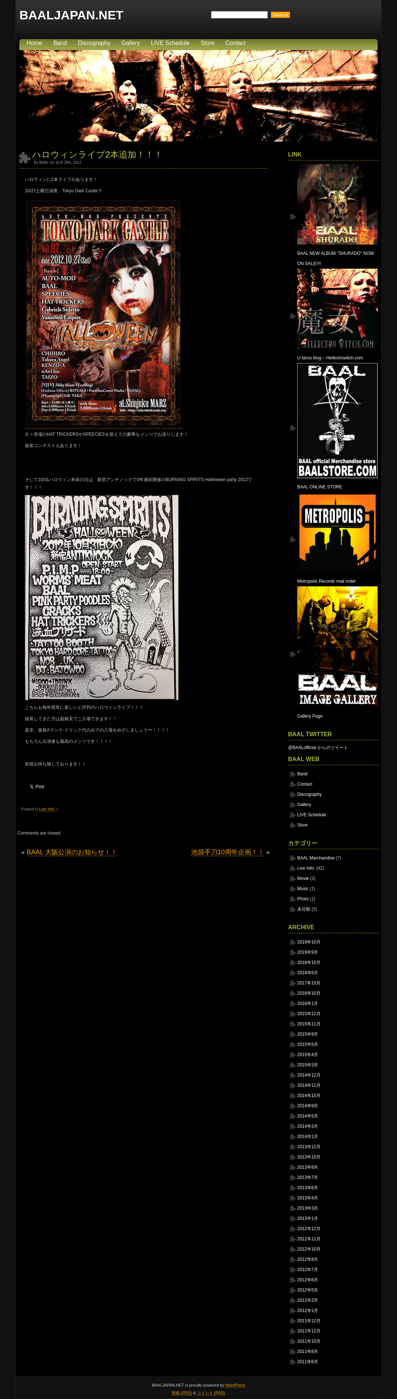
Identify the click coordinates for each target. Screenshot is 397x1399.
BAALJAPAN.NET (71, 15)
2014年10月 (309, 1095)
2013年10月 (309, 1157)
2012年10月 (309, 1249)
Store (208, 43)
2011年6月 (307, 1361)
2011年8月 (307, 1351)
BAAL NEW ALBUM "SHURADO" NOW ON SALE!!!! (337, 253)
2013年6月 (307, 1187)
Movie (303, 878)
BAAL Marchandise (315, 858)
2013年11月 (309, 1146)
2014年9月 (307, 1105)
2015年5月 (307, 1044)
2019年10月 (309, 942)
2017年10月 (309, 983)
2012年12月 (309, 1228)
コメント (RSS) (211, 1393)
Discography (94, 43)
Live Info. (47, 809)
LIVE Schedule (170, 43)
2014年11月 (309, 1085)
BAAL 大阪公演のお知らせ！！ (72, 852)
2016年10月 (309, 993)
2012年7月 (307, 1269)
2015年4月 (307, 1054)
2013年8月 (307, 1167)
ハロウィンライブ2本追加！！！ (97, 154)
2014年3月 (307, 1126)
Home (34, 43)
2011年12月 (309, 1320)
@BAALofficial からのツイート (318, 747)
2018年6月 (307, 972)
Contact (236, 43)
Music (303, 888)
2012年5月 (307, 1290)
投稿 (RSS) (182, 1393)
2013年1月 (307, 1218)
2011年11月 (309, 1331)
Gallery (130, 43)
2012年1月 (307, 1310)
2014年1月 (307, 1136)
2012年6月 (307, 1279)
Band (60, 43)
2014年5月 (307, 1116)
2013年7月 (307, 1177)
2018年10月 (309, 962)
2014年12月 (309, 1075)
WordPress (235, 1385)
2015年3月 (307, 1064)
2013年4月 (307, 1198)
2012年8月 (307, 1259)
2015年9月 (307, 1034)
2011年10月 (309, 1341)
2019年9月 (307, 952)
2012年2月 (307, 1300)
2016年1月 (307, 1003)
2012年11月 (309, 1238)
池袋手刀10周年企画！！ (227, 852)
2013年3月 (307, 1208)
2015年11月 (309, 1023)
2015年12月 (309, 1013)
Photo (303, 898)
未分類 (303, 909)
